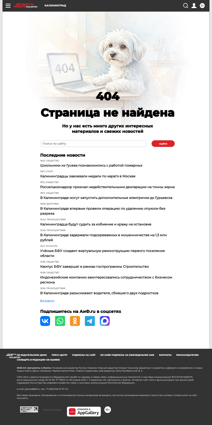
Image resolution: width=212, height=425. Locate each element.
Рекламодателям (187, 355)
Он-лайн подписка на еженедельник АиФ (127, 355)
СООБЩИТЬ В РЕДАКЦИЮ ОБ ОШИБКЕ (38, 359)
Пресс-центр (59, 355)
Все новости (47, 300)
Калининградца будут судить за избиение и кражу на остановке (95, 224)
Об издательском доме (32, 355)
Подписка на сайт (83, 355)
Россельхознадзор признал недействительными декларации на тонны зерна (107, 187)
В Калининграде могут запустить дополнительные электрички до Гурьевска (106, 198)
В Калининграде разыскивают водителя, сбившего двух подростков (99, 293)
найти (163, 144)
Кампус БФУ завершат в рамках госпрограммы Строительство (94, 267)
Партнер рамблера (52, 409)
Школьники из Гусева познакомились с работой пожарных (91, 165)
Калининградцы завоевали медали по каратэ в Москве (87, 176)
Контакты (165, 355)
